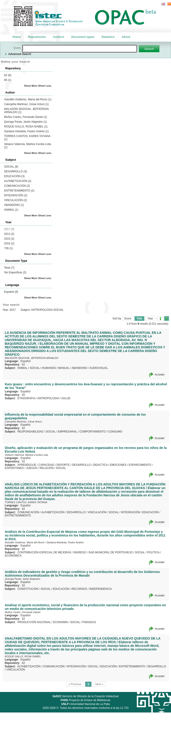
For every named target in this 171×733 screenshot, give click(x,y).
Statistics (108, 37)
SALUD (65, 398)
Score (127, 318)
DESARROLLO (15, 171)
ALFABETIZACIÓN (17, 181)
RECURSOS (79, 589)
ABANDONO (14, 205)
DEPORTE (63, 464)
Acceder (160, 374)
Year (150, 318)
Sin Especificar (15, 272)
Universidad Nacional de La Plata (85, 704)
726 (8, 248)
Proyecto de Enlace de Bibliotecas (85, 700)
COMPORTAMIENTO (93, 431)
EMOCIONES (118, 464)
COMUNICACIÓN (17, 185)
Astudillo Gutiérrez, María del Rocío (27, 99)
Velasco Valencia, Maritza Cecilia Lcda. (27, 454)
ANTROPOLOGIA (48, 398)
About (126, 37)
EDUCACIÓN (14, 176)
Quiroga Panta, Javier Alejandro (25, 121)
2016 (9, 243)
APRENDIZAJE (26, 464)
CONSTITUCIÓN (28, 589)
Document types (82, 37)
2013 (9, 234)
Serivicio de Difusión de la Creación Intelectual (85, 696)
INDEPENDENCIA (100, 589)
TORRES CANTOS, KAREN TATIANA (26, 502)
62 (7, 75)
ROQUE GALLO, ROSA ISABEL (25, 126)
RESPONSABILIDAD (30, 431)
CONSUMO (115, 431)
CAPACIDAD (46, 464)
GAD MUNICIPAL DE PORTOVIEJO (110, 552)
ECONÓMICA (13, 555)
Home (17, 37)
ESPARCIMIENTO (140, 464)
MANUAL (64, 368)
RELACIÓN (47, 468)
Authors (58, 37)
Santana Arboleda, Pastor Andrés (26, 131)
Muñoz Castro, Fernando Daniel (25, 117)
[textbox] (79, 48)
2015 (9, 238)
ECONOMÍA (60, 622)
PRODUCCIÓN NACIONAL (34, 622)
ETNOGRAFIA (26, 398)
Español (11, 291)
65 (7, 80)
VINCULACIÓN (15, 200)
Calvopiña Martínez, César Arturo (26, 104)
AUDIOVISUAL (98, 368)
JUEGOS (31, 468)
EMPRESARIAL (67, 431)
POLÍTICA (153, 552)
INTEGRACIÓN (15, 195)
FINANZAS (89, 622)
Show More (31, 85)
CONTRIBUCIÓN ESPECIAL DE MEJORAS (44, 552)
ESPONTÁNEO (14, 468)
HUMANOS (49, 368)
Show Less (44, 85)
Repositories (37, 37)
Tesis (9, 267)
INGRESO (79, 552)
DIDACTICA (100, 464)
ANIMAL (11, 209)
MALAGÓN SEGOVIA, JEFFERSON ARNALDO (31, 358)
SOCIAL (11, 166)
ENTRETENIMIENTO (19, 190)
